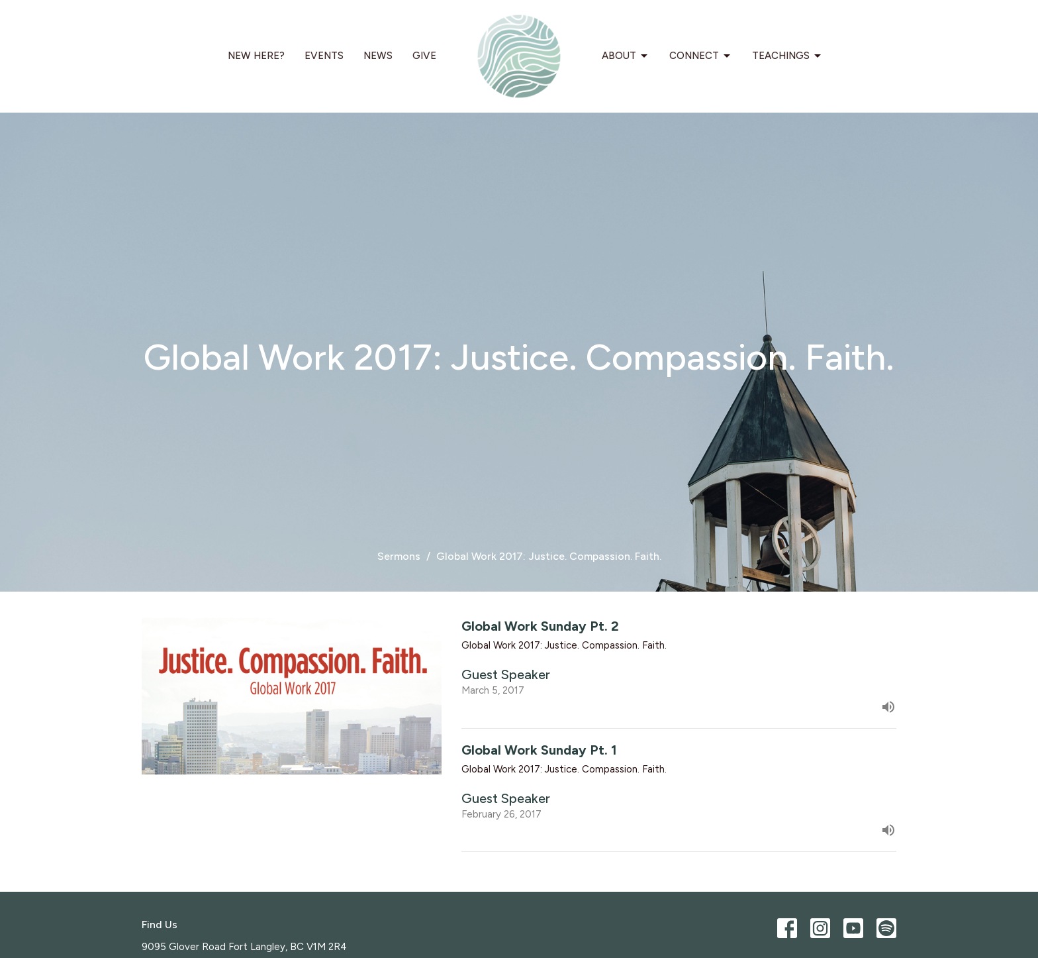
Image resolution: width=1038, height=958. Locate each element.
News (378, 56)
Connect (700, 56)
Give (424, 56)
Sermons (398, 556)
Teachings (787, 56)
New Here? (256, 56)
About (625, 56)
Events (324, 56)
